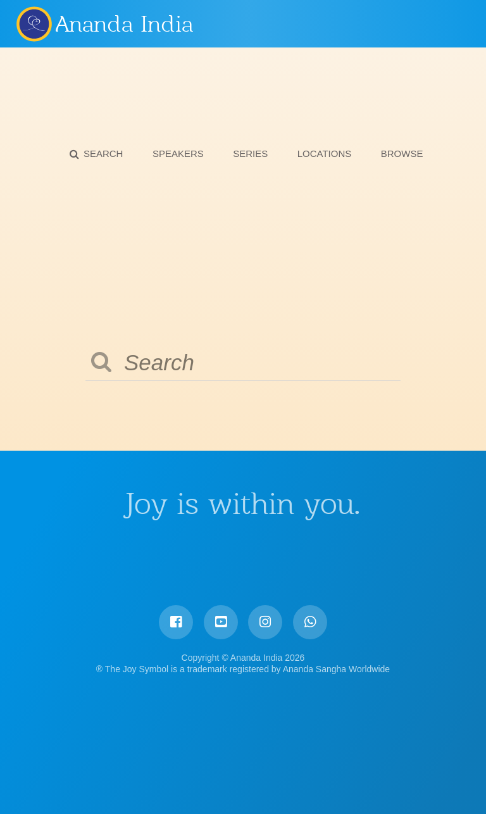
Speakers (178, 153)
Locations (324, 153)
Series (250, 153)
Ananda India (124, 24)
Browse (402, 153)
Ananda (33, 23)
